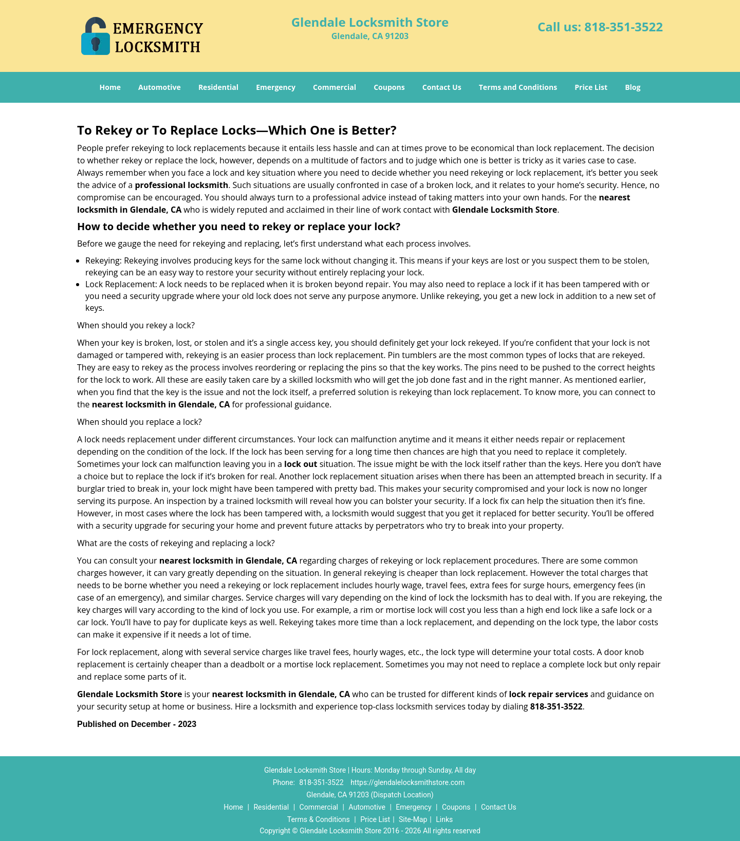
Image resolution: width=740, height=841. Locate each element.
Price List (591, 87)
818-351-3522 (623, 26)
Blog (632, 87)
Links (444, 819)
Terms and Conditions (518, 87)
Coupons (389, 87)
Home (110, 87)
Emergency (275, 87)
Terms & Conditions (318, 819)
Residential (218, 87)
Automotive (159, 87)
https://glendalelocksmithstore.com (407, 782)
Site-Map (413, 819)
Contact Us (441, 87)
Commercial (334, 87)
